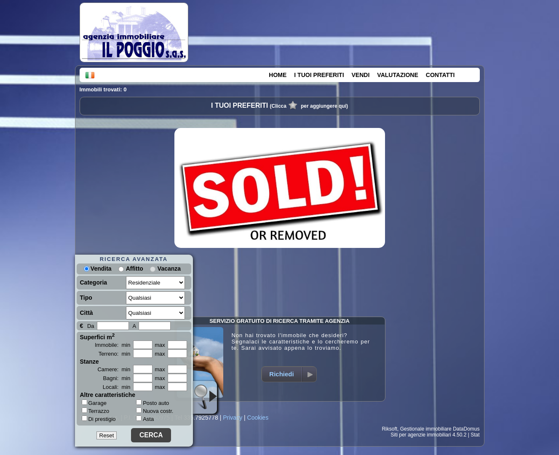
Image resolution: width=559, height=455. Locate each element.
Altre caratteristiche (108, 394)
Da (90, 326)
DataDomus (466, 429)
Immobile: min (113, 345)
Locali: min (117, 387)
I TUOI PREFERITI (319, 75)
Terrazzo (96, 410)
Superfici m (97, 336)
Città (86, 312)
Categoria (93, 282)
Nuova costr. (154, 411)
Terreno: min (115, 354)
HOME (277, 75)
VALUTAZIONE (397, 75)
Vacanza (169, 268)
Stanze (89, 361)
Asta (145, 419)
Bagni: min (116, 378)
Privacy (232, 417)
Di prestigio (99, 418)
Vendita (98, 268)
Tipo (86, 297)
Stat (475, 435)
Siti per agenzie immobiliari (420, 435)
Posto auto (152, 403)
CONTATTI (440, 75)
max (160, 345)
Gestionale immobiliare (426, 429)
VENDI (361, 75)
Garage (94, 402)
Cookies (258, 417)
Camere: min (113, 369)
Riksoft (389, 429)
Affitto (134, 268)
